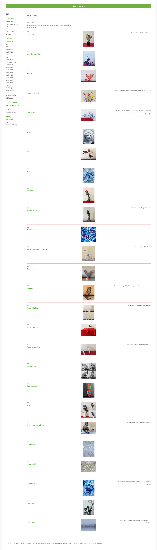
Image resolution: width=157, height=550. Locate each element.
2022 (7, 54)
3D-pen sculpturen (12, 24)
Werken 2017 (10, 65)
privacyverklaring (11, 125)
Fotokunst (9, 27)
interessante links (11, 112)
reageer (8, 122)
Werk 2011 (9, 80)
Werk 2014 (9, 72)
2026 (7, 44)
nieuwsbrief (9, 120)
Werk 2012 (9, 77)
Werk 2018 (9, 52)
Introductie (9, 22)
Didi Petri (74, 6)
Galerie (9, 38)
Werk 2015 (9, 70)
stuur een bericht (32, 27)
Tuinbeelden (9, 98)
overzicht (9, 34)
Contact (9, 117)
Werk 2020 (9, 60)
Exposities (10, 31)
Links (8, 110)
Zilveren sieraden (11, 95)
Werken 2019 (10, 42)
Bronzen (8, 85)
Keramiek (9, 93)
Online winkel (11, 102)
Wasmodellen (10, 90)
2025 (7, 47)
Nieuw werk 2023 (11, 62)
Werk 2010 (9, 83)
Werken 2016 (10, 67)
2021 (7, 57)
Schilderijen (9, 88)
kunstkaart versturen (12, 105)
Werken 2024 (10, 49)
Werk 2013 (9, 75)
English (7, 14)
